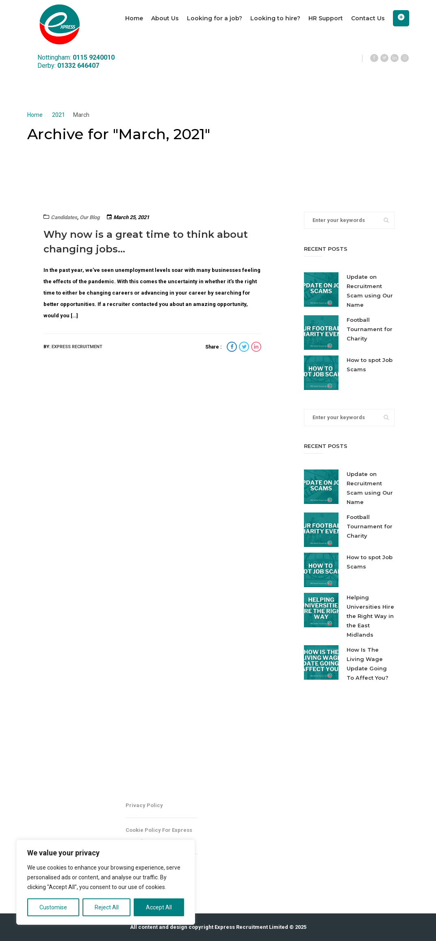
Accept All (159, 907)
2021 (58, 115)
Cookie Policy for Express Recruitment (159, 835)
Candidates (64, 217)
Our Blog (90, 217)
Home (134, 18)
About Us (165, 18)
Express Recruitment (77, 346)
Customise (53, 907)
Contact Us (368, 18)
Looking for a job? (214, 18)
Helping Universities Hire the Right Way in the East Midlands (370, 616)
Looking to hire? (275, 18)
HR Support (325, 18)
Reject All (107, 907)
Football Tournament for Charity (370, 329)
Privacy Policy (144, 805)
